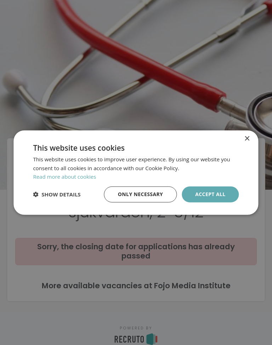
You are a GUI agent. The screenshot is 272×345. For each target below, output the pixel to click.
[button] (56, 194)
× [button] (247, 138)
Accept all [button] (210, 194)
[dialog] (136, 172)
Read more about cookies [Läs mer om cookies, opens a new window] (64, 176)
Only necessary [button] (140, 194)
